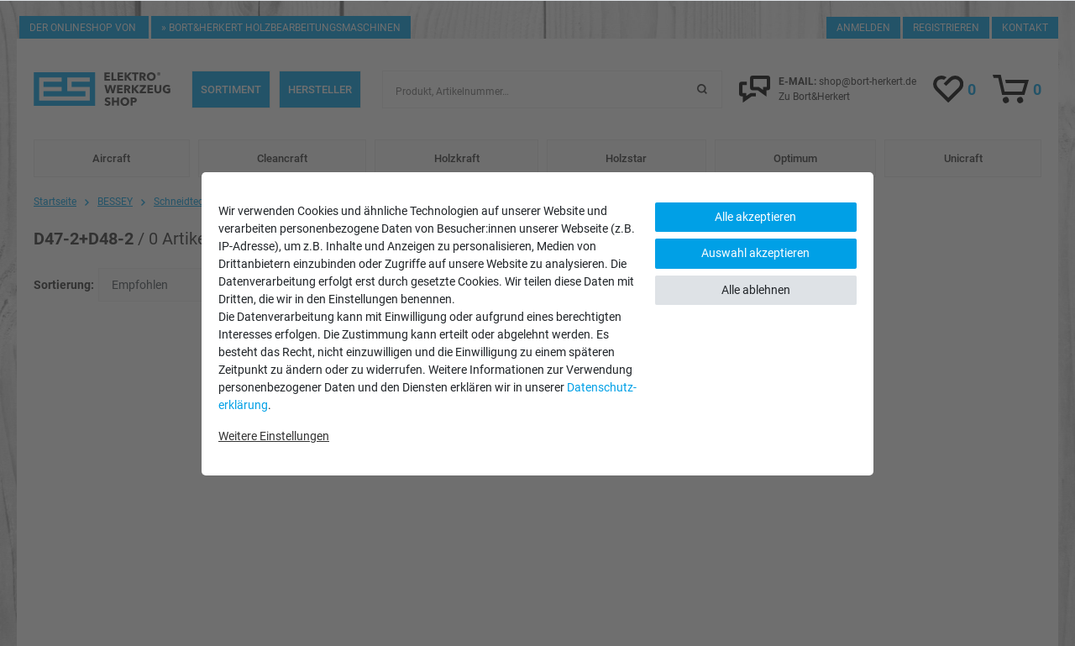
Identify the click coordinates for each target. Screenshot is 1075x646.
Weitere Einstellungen (273, 436)
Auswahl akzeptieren (755, 253)
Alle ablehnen (755, 290)
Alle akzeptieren (755, 216)
